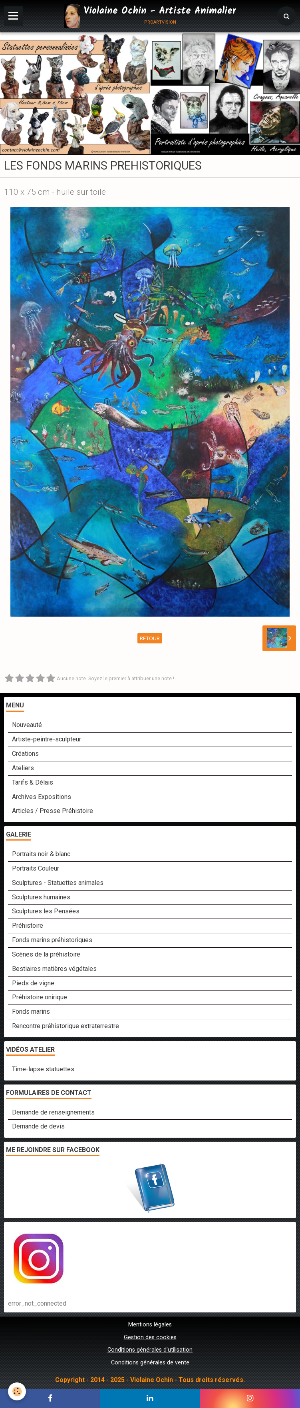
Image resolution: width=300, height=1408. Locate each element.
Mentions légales (150, 1324)
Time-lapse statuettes (43, 1069)
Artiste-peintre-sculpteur (46, 739)
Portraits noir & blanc (41, 854)
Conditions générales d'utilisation (150, 1349)
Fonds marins (31, 1011)
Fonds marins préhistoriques (52, 940)
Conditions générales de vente (150, 1362)
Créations (25, 753)
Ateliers (23, 768)
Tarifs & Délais (32, 782)
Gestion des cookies (150, 1337)
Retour (150, 638)
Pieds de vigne (33, 983)
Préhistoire (27, 925)
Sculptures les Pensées (45, 911)
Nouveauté (27, 725)
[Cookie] (17, 1391)
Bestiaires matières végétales (54, 969)
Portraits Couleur (35, 868)
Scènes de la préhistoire (46, 954)
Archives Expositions (41, 797)
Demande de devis (38, 1126)
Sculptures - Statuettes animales (57, 883)
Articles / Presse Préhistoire (52, 811)
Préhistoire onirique (39, 997)
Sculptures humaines (41, 897)
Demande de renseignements (53, 1112)
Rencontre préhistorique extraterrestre (65, 1026)
